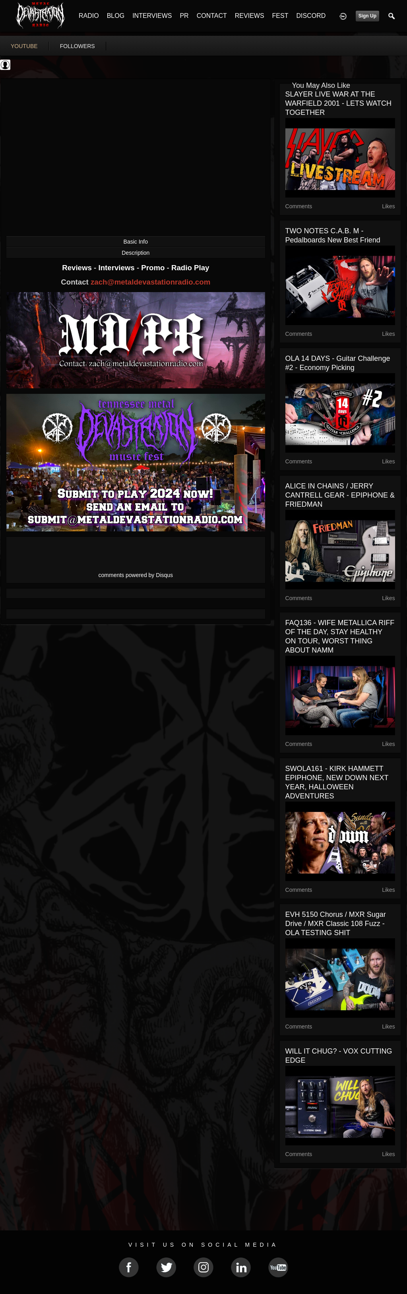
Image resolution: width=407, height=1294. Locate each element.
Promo (154, 267)
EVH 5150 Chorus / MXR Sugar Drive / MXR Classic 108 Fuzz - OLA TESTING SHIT (335, 923)
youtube (24, 46)
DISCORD (311, 15)
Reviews (78, 267)
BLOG (115, 15)
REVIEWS (249, 15)
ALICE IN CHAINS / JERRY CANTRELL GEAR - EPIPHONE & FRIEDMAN (340, 495)
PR (184, 15)
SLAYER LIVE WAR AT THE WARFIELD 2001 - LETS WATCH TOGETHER (338, 103)
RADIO (89, 15)
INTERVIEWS (152, 15)
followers (77, 46)
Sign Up (367, 16)
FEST (280, 15)
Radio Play (190, 267)
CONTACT (212, 15)
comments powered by (136, 575)
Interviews (117, 267)
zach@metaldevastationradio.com (150, 282)
